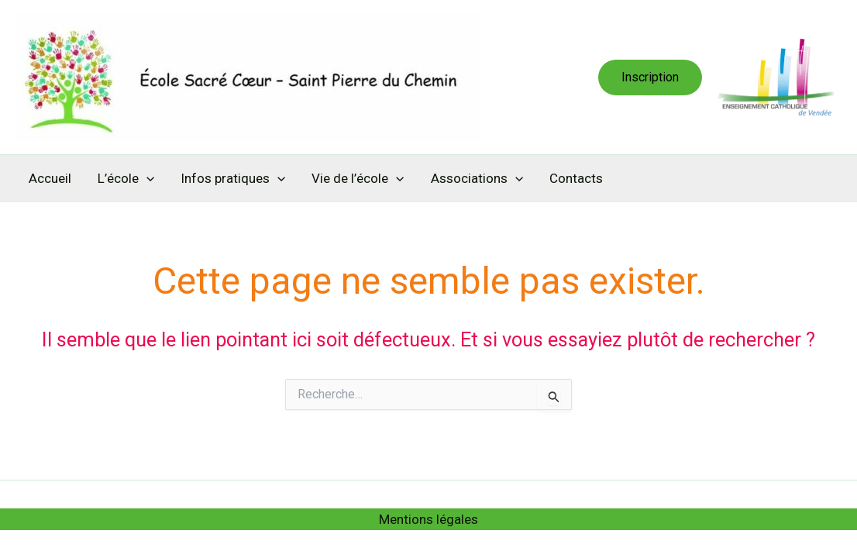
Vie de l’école (357, 178)
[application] (146, 178)
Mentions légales (428, 519)
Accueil (50, 178)
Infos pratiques (233, 178)
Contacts (576, 178)
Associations (477, 178)
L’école (126, 178)
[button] (650, 77)
